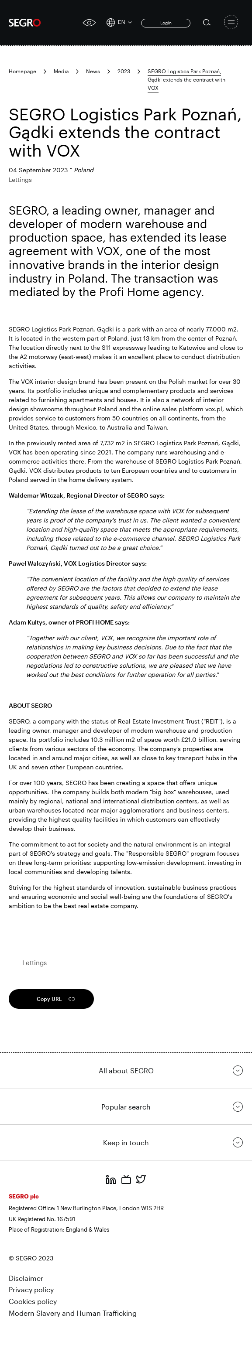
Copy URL (49, 999)
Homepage (22, 71)
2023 (123, 71)
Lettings (34, 962)
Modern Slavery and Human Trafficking (73, 1313)
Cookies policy (33, 1301)
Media (61, 71)
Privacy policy (31, 1289)
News (93, 71)
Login (166, 22)
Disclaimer (26, 1278)
